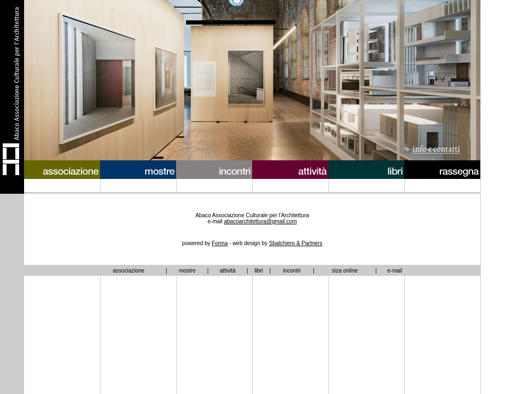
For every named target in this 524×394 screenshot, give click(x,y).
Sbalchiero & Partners (295, 243)
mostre (187, 271)
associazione (128, 271)
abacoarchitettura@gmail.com (260, 221)
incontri (291, 271)
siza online (345, 271)
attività (228, 271)
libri (258, 271)
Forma (220, 243)
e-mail (394, 271)
